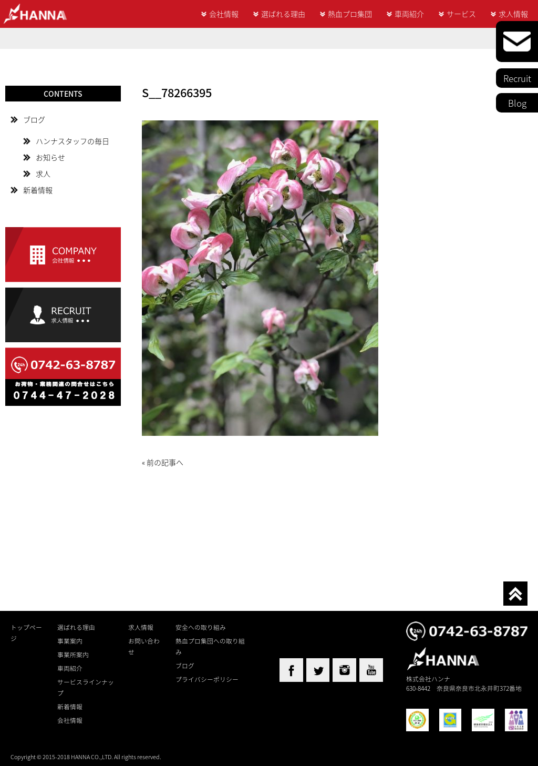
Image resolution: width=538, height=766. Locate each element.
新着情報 (38, 190)
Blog (517, 102)
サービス (461, 13)
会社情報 (224, 13)
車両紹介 (409, 13)
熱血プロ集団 (350, 13)
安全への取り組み (200, 627)
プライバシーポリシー (207, 679)
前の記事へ (165, 462)
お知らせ (50, 157)
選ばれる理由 (283, 13)
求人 (43, 173)
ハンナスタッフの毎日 (72, 141)
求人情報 (513, 13)
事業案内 (69, 641)
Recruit (517, 78)
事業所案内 (73, 654)
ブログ (34, 119)
